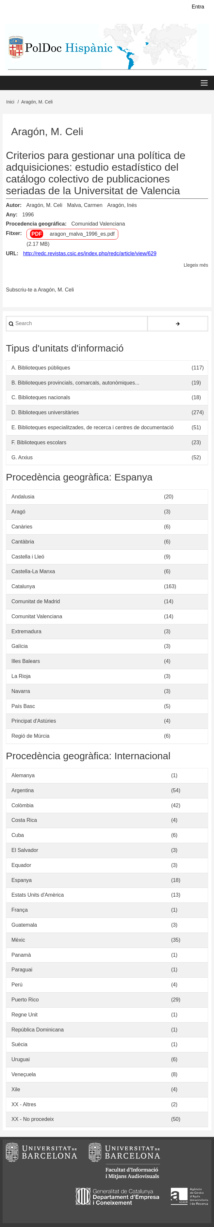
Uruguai (20, 1059)
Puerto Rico (25, 999)
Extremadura (26, 631)
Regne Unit (24, 1014)
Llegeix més (196, 265)
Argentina (22, 790)
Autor (13, 205)
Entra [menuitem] (198, 6)
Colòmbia (22, 805)
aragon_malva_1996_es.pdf (82, 234)
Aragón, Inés (122, 205)
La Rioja (21, 676)
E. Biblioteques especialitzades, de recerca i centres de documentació (92, 427)
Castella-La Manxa (33, 571)
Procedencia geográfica (35, 224)
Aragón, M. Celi (44, 205)
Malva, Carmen (84, 205)
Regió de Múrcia (30, 736)
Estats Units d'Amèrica (37, 895)
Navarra (20, 691)
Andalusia (22, 497)
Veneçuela (23, 1074)
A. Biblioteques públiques (40, 367)
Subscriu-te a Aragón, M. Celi (40, 289)
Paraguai (21, 970)
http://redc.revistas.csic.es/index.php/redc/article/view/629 (89, 253)
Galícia (19, 646)
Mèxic (18, 940)
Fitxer (13, 233)
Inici (10, 101)
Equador (21, 865)
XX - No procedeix (32, 1119)
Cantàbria (22, 541)
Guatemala (24, 925)
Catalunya (23, 586)
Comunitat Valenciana (36, 616)
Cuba (17, 835)
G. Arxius (22, 457)
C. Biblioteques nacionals (40, 398)
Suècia (19, 1044)
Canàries (21, 526)
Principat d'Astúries (33, 721)
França (19, 910)
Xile (15, 1089)
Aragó (18, 511)
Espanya (21, 880)
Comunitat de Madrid (35, 601)
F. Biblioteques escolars (38, 442)
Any (11, 214)
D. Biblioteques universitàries (45, 412)
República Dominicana (37, 1029)
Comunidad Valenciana (98, 224)
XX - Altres (23, 1104)
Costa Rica (24, 820)
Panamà (21, 955)
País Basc (23, 706)
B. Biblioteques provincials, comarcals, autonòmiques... (75, 382)
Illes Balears (25, 661)
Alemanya (23, 775)
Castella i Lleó (27, 556)
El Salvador (24, 850)
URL (11, 253)
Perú (17, 984)
